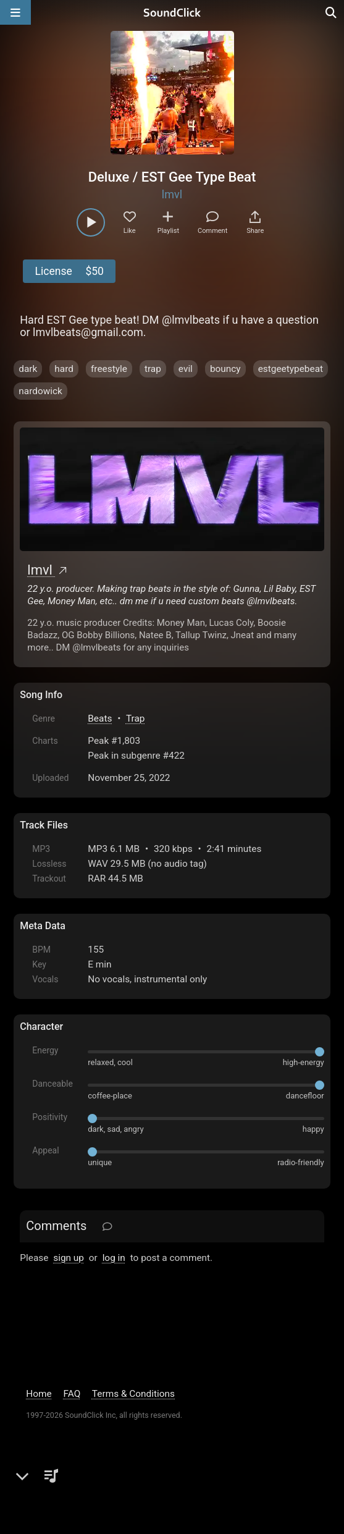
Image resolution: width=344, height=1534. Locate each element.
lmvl (172, 194)
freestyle (109, 368)
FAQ (72, 1393)
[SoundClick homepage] (172, 12)
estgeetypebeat (290, 368)
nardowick (40, 391)
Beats (100, 718)
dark (28, 368)
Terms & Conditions (133, 1393)
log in (114, 1257)
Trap (135, 718)
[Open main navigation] (15, 12)
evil (185, 368)
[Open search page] (331, 12)
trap (153, 368)
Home (38, 1393)
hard (63, 368)
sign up (68, 1257)
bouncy (225, 368)
